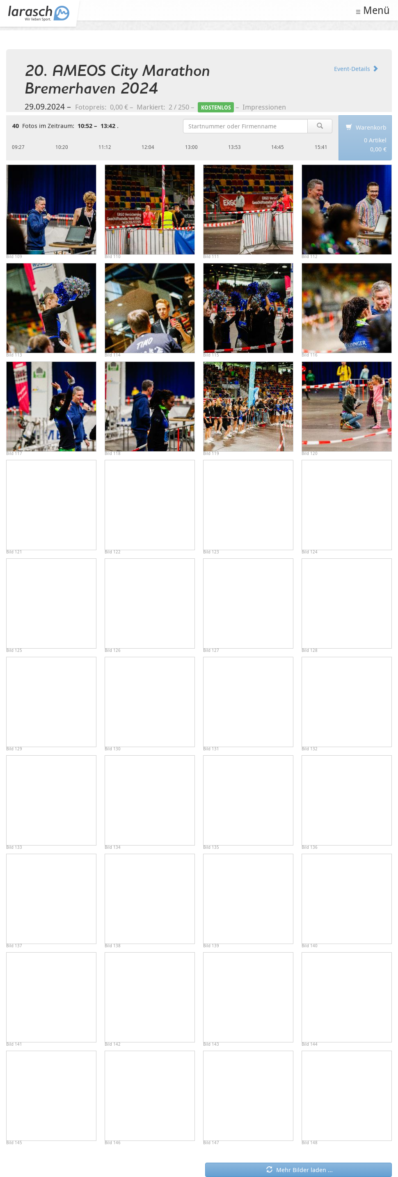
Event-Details (356, 68)
